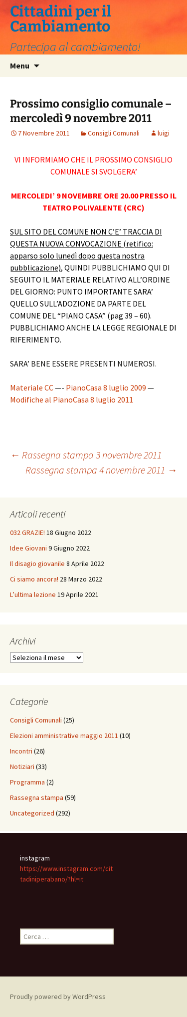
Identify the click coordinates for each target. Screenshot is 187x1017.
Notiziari (22, 766)
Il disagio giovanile (37, 563)
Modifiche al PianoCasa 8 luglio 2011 (71, 399)
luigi (164, 133)
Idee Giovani (28, 548)
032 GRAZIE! (27, 532)
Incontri (21, 751)
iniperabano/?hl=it (56, 879)
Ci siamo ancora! (34, 579)
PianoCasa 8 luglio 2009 (106, 387)
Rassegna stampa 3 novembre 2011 (86, 454)
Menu (19, 65)
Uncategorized (32, 813)
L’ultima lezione (33, 594)
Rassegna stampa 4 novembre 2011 (101, 470)
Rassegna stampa (36, 797)
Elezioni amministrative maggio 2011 (64, 735)
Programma (27, 782)
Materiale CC (31, 387)
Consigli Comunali (114, 133)
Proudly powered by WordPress (58, 996)
